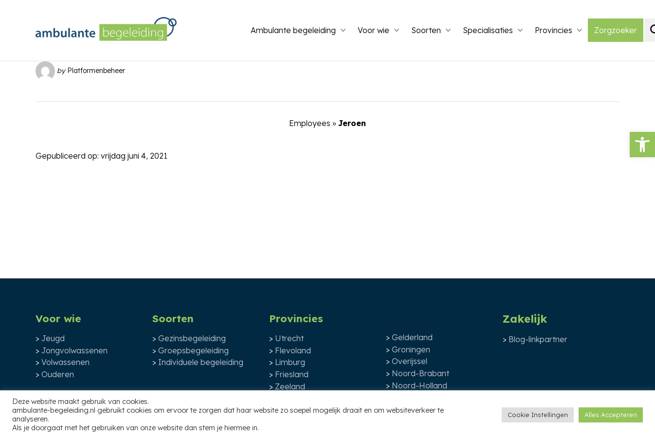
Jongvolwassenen (74, 350)
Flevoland (293, 350)
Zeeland (290, 386)
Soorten (426, 30)
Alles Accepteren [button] (610, 415)
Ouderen (57, 374)
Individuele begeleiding (200, 362)
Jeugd (53, 338)
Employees (309, 123)
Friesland (292, 374)
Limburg (290, 362)
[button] (642, 144)
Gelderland (412, 337)
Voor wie (373, 30)
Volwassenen (65, 362)
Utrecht (289, 338)
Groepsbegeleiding (193, 350)
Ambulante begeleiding (293, 30)
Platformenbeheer (96, 70)
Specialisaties (488, 30)
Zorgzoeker (615, 30)
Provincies (553, 30)
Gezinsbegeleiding (192, 338)
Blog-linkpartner (538, 339)
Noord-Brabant (420, 373)
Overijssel (409, 361)
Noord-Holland (419, 385)
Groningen (411, 349)
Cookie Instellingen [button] (538, 415)
